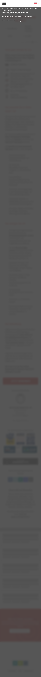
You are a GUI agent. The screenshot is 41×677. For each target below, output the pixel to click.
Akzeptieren (19, 16)
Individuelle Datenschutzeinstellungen (12, 21)
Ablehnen (28, 16)
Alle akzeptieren (7, 16)
